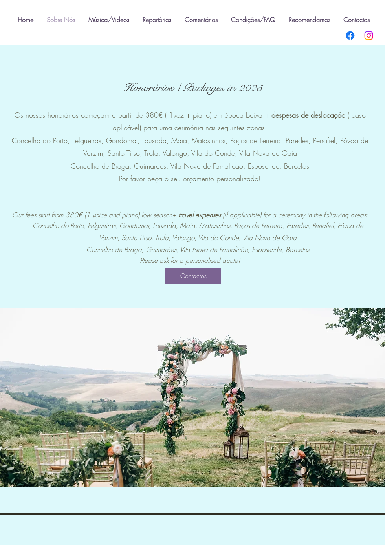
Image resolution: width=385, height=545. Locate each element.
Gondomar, (124, 140)
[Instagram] (368, 35)
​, (338, 140)
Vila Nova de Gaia (268, 153)
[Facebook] (350, 35)
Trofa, (153, 153)
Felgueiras (86, 140)
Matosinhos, (211, 140)
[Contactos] (193, 276)
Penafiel (324, 140)
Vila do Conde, (215, 153)
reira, (278, 225)
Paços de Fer (252, 225)
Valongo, (177, 153)
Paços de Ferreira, (258, 140)
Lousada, (156, 140)
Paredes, (299, 140)
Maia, (181, 140)
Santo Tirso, (126, 153)
